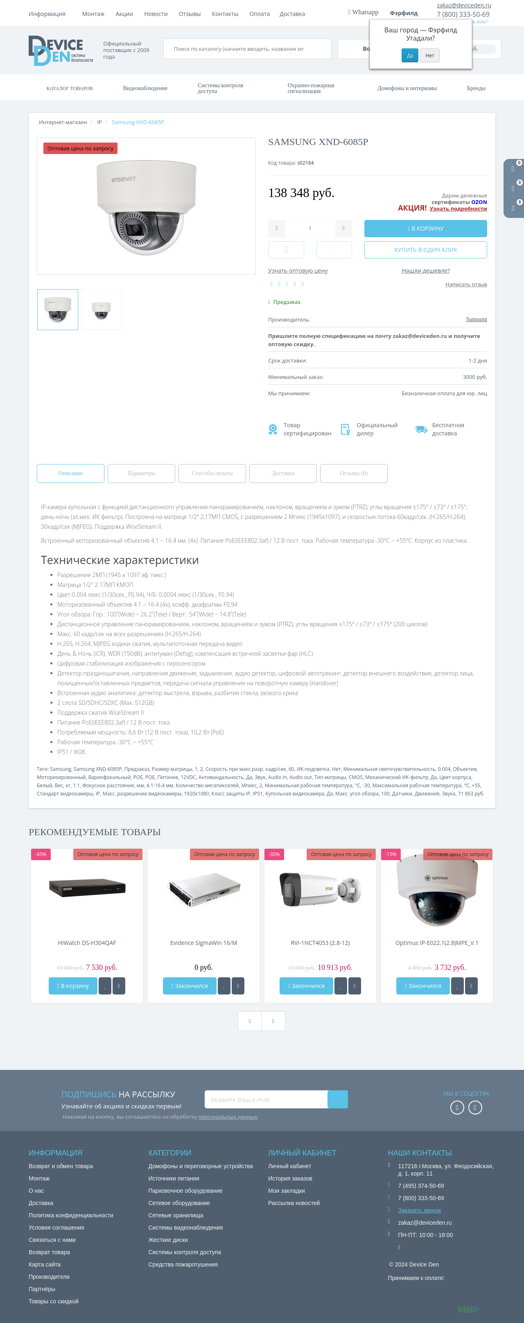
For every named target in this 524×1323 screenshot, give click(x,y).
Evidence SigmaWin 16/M (203, 943)
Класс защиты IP (231, 793)
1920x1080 (196, 793)
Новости (223, 14)
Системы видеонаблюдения (186, 1227)
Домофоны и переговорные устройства (201, 1166)
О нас (36, 1190)
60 (291, 769)
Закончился (190, 986)
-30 (366, 785)
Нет (336, 769)
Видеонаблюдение (145, 88)
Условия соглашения (56, 1227)
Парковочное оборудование (186, 1190)
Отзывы (258, 14)
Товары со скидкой (54, 1301)
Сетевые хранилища (176, 1215)
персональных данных (227, 1116)
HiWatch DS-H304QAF (87, 943)
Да (249, 777)
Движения (427, 793)
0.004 (444, 769)
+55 (476, 785)
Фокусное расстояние (108, 785)
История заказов (290, 1178)
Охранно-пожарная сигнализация (311, 88)
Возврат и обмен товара (61, 1166)
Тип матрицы (330, 777)
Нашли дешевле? (426, 270)
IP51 (258, 793)
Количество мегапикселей (207, 785)
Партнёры (42, 1289)
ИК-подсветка (313, 769)
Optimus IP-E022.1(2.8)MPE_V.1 (437, 943)
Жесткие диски (168, 1240)
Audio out (300, 777)
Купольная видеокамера (294, 793)
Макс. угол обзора (356, 793)
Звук (260, 777)
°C (357, 785)
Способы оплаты (212, 473)
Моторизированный (61, 777)
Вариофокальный (109, 777)
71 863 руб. (471, 793)
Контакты (293, 14)
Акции (192, 14)
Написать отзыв (466, 284)
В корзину (73, 986)
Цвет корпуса (455, 777)
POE (138, 777)
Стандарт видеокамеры (65, 793)
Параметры (141, 473)
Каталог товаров (70, 88)
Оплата (125, 14)
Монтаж (93, 14)
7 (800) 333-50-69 (463, 14)
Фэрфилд (407, 13)
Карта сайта (45, 1264)
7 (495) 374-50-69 (421, 1186)
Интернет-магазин (63, 122)
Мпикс (249, 785)
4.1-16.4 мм (160, 785)
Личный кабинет (289, 1166)
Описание (71, 473)
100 (385, 793)
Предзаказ (136, 769)
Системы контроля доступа (220, 88)
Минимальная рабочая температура (308, 785)
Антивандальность (221, 777)
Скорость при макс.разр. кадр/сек (246, 769)
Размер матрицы (172, 769)
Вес (59, 785)
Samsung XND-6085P (98, 769)
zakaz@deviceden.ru (464, 5)
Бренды (476, 88)
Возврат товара (49, 1252)
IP (98, 793)
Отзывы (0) (354, 473)
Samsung (60, 769)
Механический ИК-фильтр (396, 777)
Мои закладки (286, 1190)
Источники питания (174, 1178)
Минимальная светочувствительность (389, 769)
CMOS (356, 777)
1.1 (76, 785)
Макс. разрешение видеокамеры (142, 793)
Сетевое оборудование (179, 1203)
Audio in (277, 777)
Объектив (465, 769)
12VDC (188, 777)
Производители (49, 1276)
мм (140, 785)
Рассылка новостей (294, 1203)
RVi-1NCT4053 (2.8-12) (320, 943)
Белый (44, 785)
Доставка (159, 14)
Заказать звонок (419, 1210)
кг (68, 785)
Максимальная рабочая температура (417, 785)
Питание (168, 777)
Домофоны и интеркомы (407, 88)
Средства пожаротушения (183, 1264)
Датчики (402, 793)
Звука (449, 793)
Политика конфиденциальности (71, 1215)
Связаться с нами (52, 1240)
